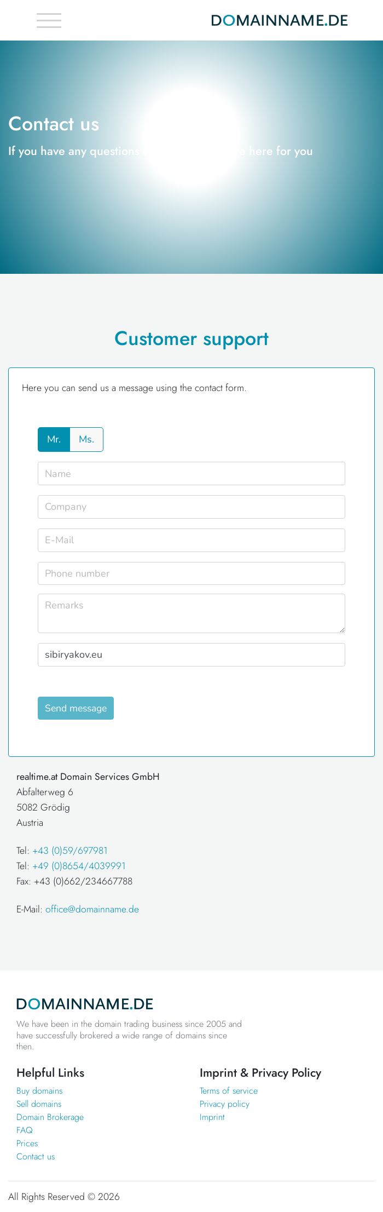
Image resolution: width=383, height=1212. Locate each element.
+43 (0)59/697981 (70, 850)
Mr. (54, 439)
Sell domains (38, 1104)
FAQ (24, 1130)
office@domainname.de (92, 909)
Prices (27, 1143)
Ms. (86, 439)
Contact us (35, 1156)
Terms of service (229, 1090)
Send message (76, 708)
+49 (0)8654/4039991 (79, 866)
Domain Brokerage (50, 1117)
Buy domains (39, 1090)
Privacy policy (224, 1104)
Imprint (212, 1117)
